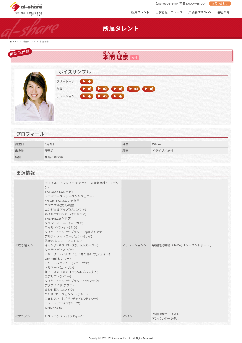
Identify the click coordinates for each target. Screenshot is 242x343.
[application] (86, 81)
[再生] (84, 81)
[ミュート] (89, 81)
